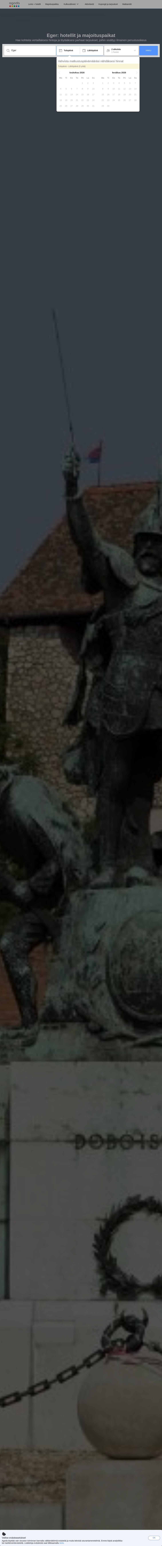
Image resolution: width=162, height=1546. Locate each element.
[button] (50, 72)
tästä (61, 1543)
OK (154, 1538)
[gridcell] (74, 83)
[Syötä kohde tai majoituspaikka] (32, 50)
